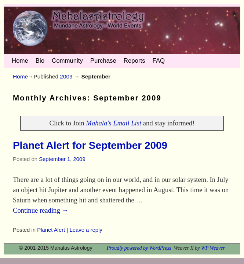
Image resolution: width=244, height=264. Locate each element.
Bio (40, 60)
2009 (66, 76)
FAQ (159, 60)
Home (20, 60)
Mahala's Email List (113, 123)
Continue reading (41, 210)
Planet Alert (51, 230)
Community (67, 60)
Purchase (103, 60)
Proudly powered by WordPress (139, 248)
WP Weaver (213, 248)
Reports (134, 60)
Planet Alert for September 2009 (90, 145)
